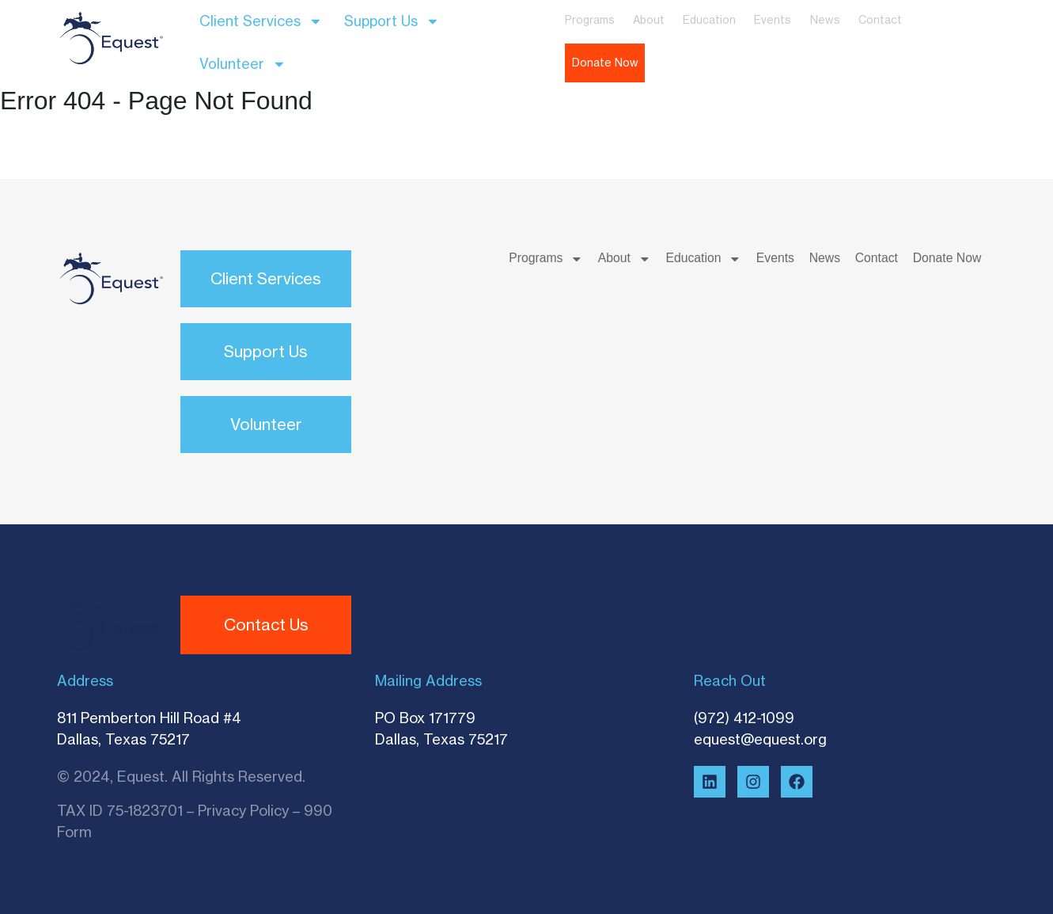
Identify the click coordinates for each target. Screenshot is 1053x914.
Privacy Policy (243, 810)
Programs (590, 19)
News (825, 19)
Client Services (261, 21)
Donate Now (605, 62)
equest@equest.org (760, 739)
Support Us (392, 21)
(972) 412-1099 (744, 717)
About (649, 19)
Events (772, 19)
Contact (880, 19)
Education (709, 19)
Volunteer (242, 64)
